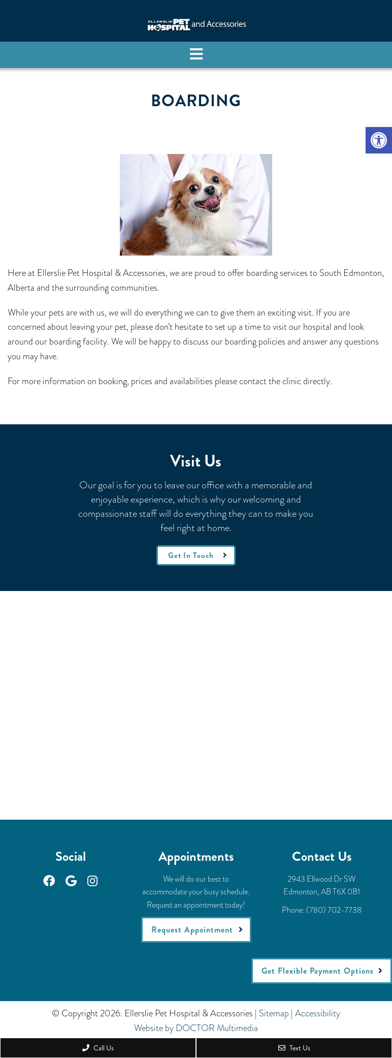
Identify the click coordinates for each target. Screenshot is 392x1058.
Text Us (294, 1048)
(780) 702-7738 (334, 910)
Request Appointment (192, 930)
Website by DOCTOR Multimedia (196, 1028)
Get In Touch (191, 555)
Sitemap (274, 1013)
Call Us (98, 1048)
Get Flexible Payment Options (318, 971)
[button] (379, 140)
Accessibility (317, 1013)
